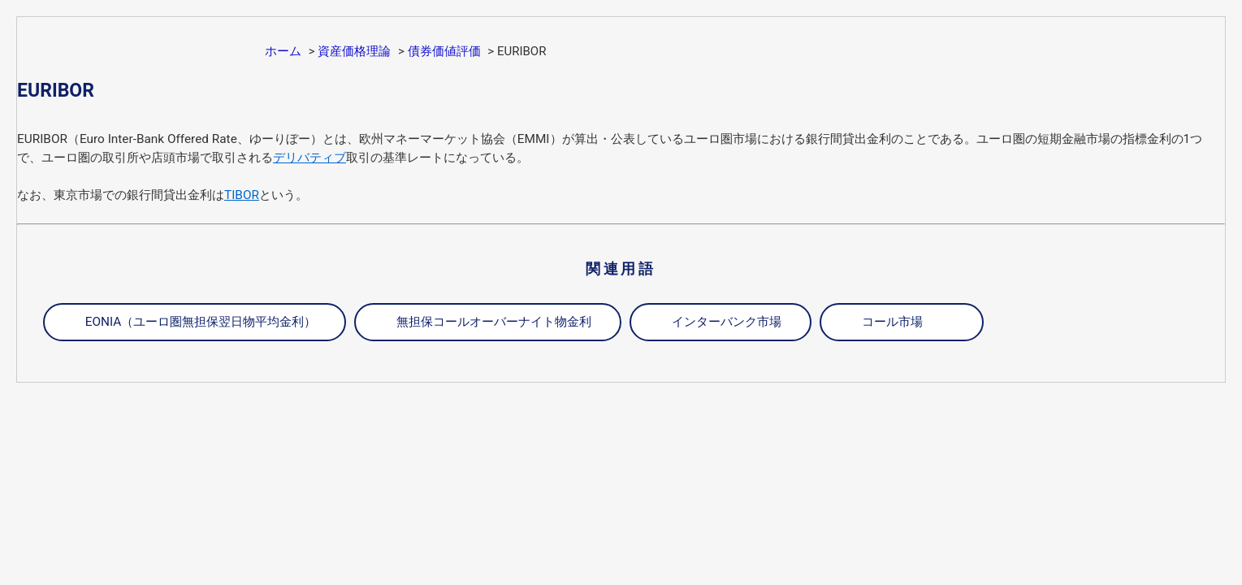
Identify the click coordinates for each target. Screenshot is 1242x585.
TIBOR (241, 195)
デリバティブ (309, 157)
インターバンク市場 (726, 321)
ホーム (283, 51)
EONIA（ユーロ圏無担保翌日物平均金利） (201, 321)
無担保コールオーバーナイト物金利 (493, 321)
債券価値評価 (444, 51)
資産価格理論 (354, 51)
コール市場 (892, 321)
